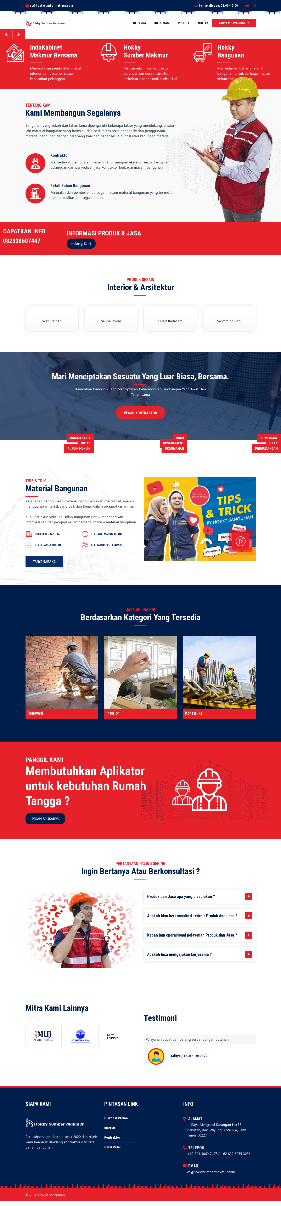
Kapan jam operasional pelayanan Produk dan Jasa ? (199, 935)
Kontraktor (112, 1143)
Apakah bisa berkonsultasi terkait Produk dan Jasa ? (199, 915)
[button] (6, 34)
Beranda (139, 23)
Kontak (202, 23)
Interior (109, 1133)
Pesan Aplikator (45, 818)
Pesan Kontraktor (140, 413)
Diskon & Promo (116, 1123)
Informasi (162, 23)
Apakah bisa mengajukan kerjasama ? (199, 954)
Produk (183, 23)
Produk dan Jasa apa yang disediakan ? (199, 896)
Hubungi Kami (81, 243)
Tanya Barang (44, 561)
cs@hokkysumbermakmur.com (51, 5)
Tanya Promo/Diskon (234, 23)
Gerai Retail (112, 1152)
